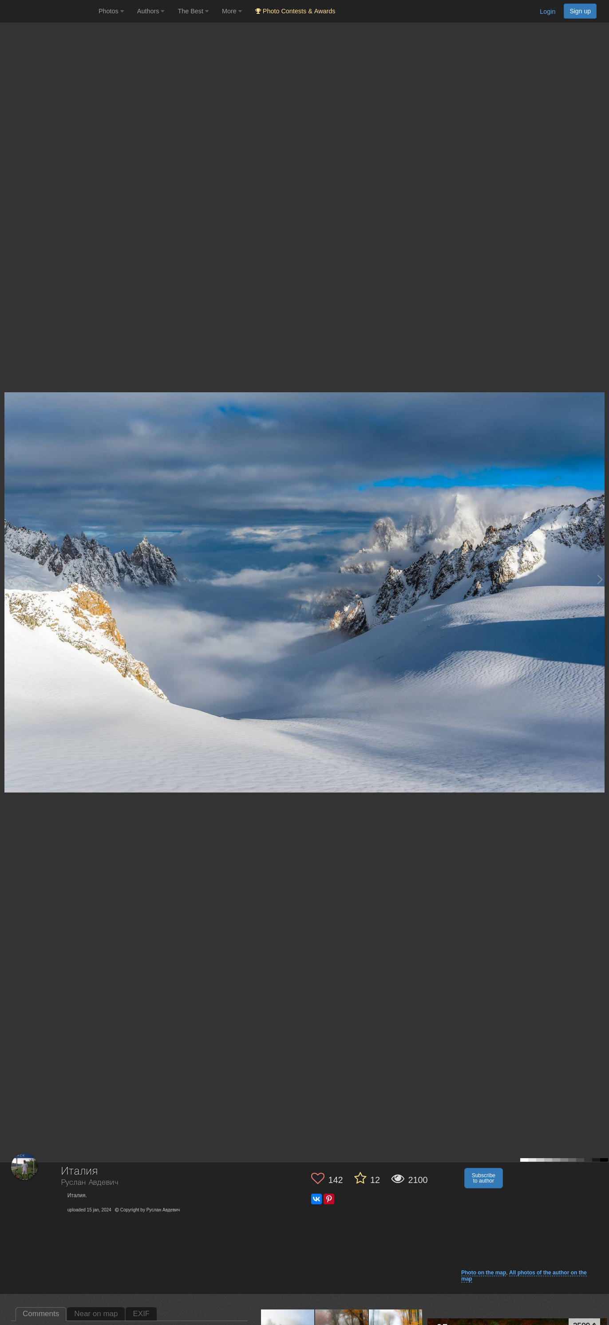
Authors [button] (151, 11)
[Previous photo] (8, 579)
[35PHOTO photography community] (48, 11)
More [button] (232, 11)
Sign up (580, 11)
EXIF (141, 1313)
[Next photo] (600, 579)
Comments (41, 1313)
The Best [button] (193, 11)
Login (547, 11)
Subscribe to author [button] (483, 1178)
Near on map (96, 1313)
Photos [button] (111, 11)
